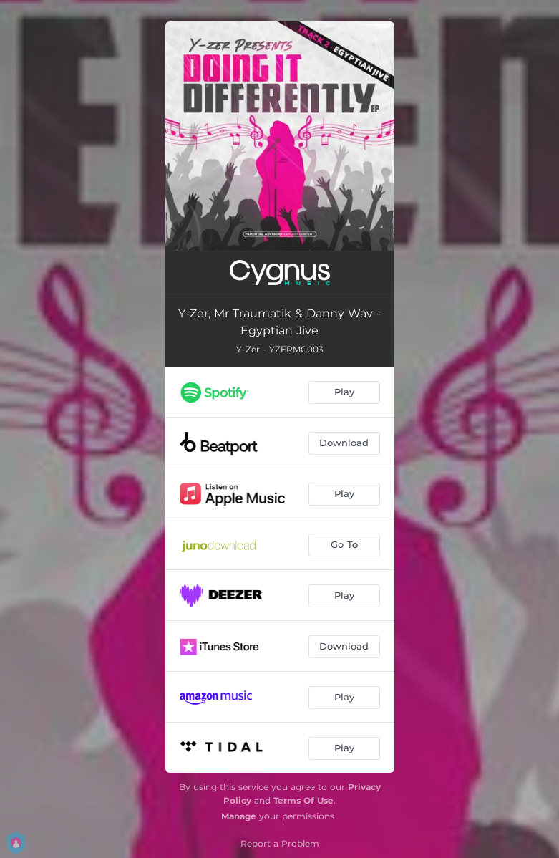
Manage (238, 816)
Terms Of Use (303, 800)
